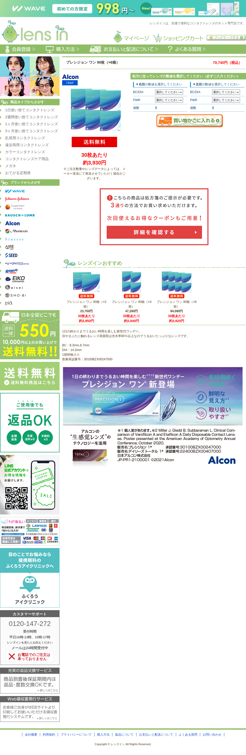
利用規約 (49, 734)
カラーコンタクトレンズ (25, 152)
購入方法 (103, 734)
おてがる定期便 (18, 173)
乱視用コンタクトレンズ (25, 138)
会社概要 (31, 734)
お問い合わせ (212, 734)
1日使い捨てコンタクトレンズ (29, 110)
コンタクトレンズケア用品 (27, 159)
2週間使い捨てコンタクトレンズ (31, 117)
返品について (124, 734)
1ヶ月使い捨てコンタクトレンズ (31, 124)
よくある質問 (188, 734)
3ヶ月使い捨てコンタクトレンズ (31, 131)
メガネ (10, 166)
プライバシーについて (76, 734)
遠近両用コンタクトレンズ (27, 145)
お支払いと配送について (156, 734)
